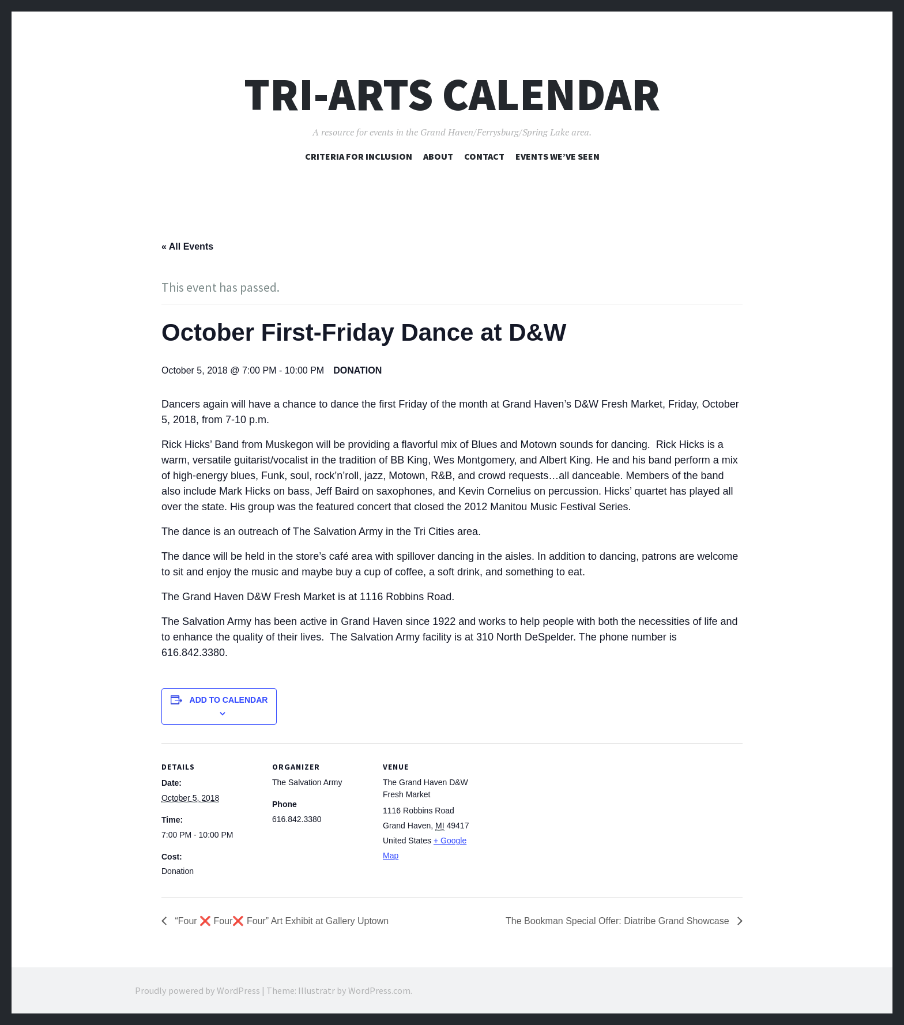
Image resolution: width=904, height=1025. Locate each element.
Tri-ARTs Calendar (452, 94)
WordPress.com (379, 990)
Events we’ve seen (557, 156)
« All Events (187, 246)
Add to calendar (229, 699)
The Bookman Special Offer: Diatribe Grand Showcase (619, 921)
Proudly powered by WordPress (197, 990)
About (438, 156)
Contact (484, 156)
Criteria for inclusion (358, 156)
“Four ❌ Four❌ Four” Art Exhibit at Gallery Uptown (280, 921)
